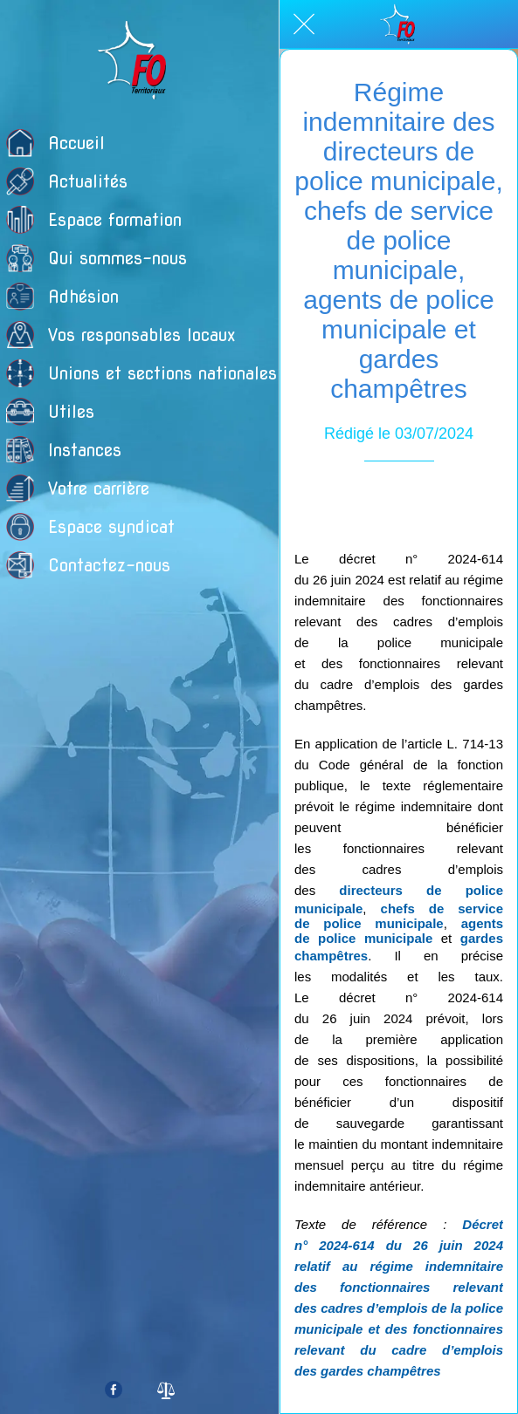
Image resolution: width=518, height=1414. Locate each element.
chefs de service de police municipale (398, 916)
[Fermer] (304, 24)
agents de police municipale (398, 931)
